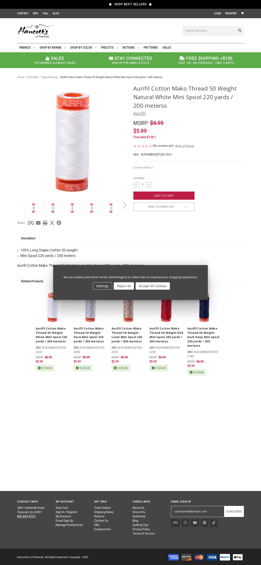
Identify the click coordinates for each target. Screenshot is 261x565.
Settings (102, 286)
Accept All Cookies (153, 286)
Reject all (124, 286)
